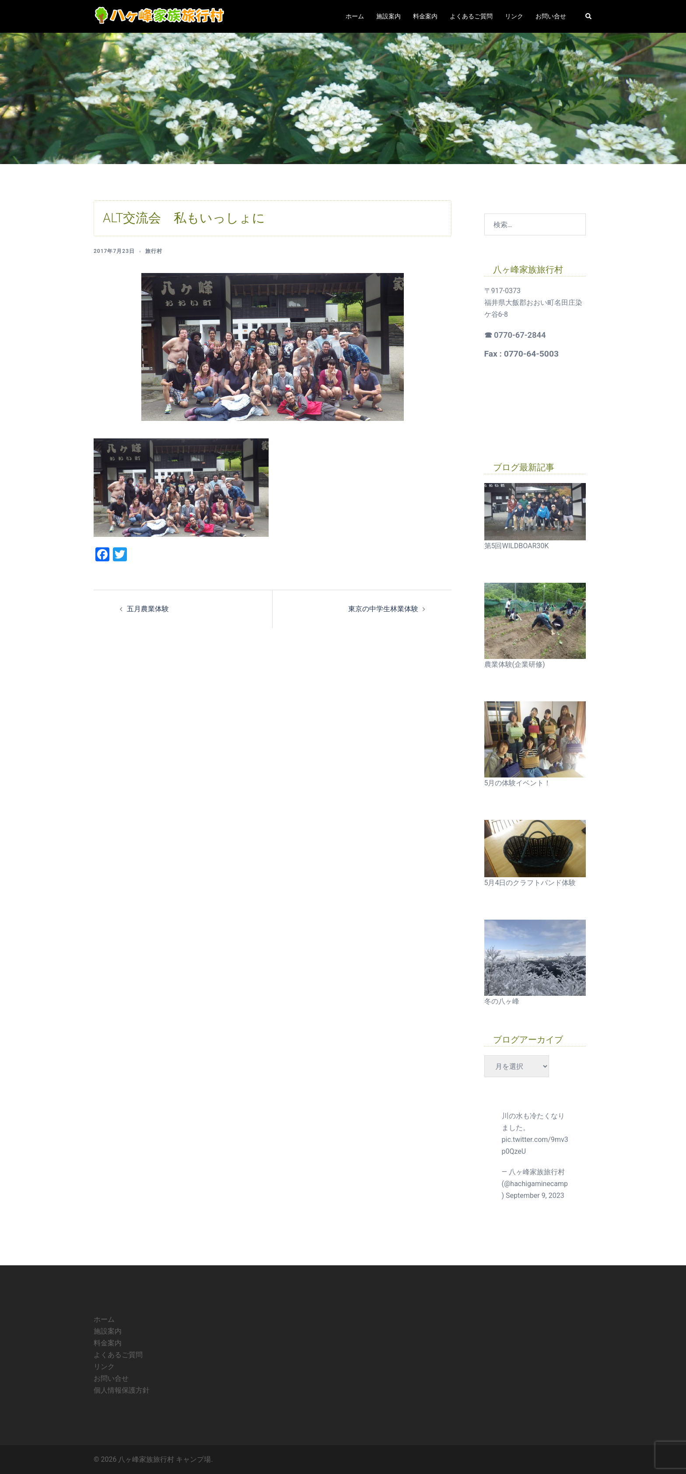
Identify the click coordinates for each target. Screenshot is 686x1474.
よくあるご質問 (471, 16)
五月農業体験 (148, 609)
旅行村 (153, 251)
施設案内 (388, 16)
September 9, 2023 (535, 1195)
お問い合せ (551, 16)
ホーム (355, 16)
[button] (588, 16)
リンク (514, 16)
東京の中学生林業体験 (383, 609)
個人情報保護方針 (122, 1390)
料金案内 (425, 16)
